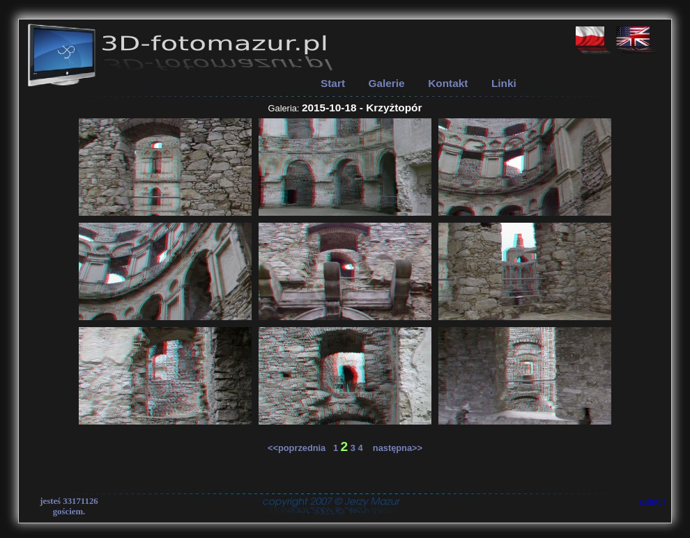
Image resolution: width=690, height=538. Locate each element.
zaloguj (652, 501)
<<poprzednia (300, 448)
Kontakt (448, 83)
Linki (503, 83)
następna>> (393, 448)
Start (333, 83)
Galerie (387, 83)
